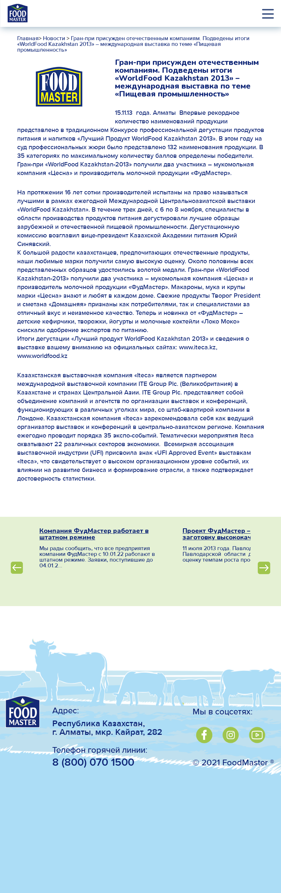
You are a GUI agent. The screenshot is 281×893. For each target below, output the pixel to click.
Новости (53, 39)
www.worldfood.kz (42, 356)
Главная (28, 39)
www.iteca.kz (197, 347)
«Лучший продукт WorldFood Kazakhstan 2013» (139, 339)
